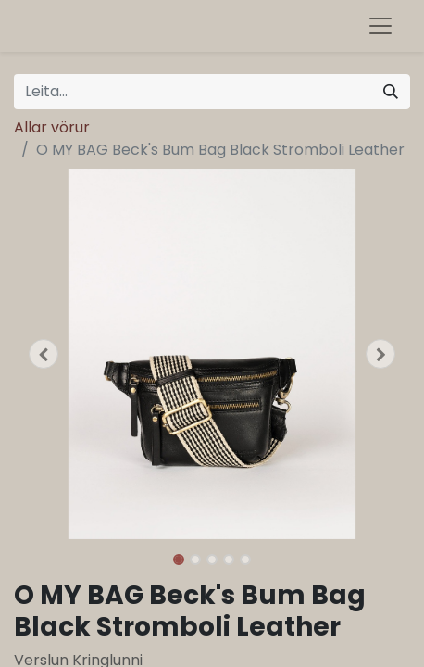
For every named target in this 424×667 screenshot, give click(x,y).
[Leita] (390, 91)
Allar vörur (52, 127)
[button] (43, 354)
